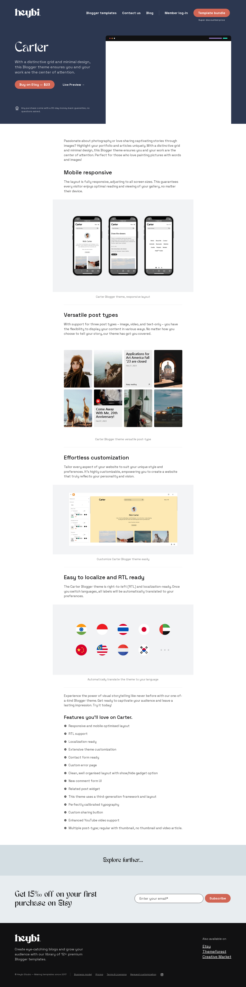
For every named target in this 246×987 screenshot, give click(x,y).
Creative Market (217, 956)
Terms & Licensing (117, 974)
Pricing (99, 974)
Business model (83, 974)
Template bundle (211, 13)
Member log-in (176, 13)
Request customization (143, 974)
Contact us (131, 13)
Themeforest (214, 951)
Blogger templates (101, 13)
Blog (149, 13)
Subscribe (218, 898)
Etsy (207, 946)
